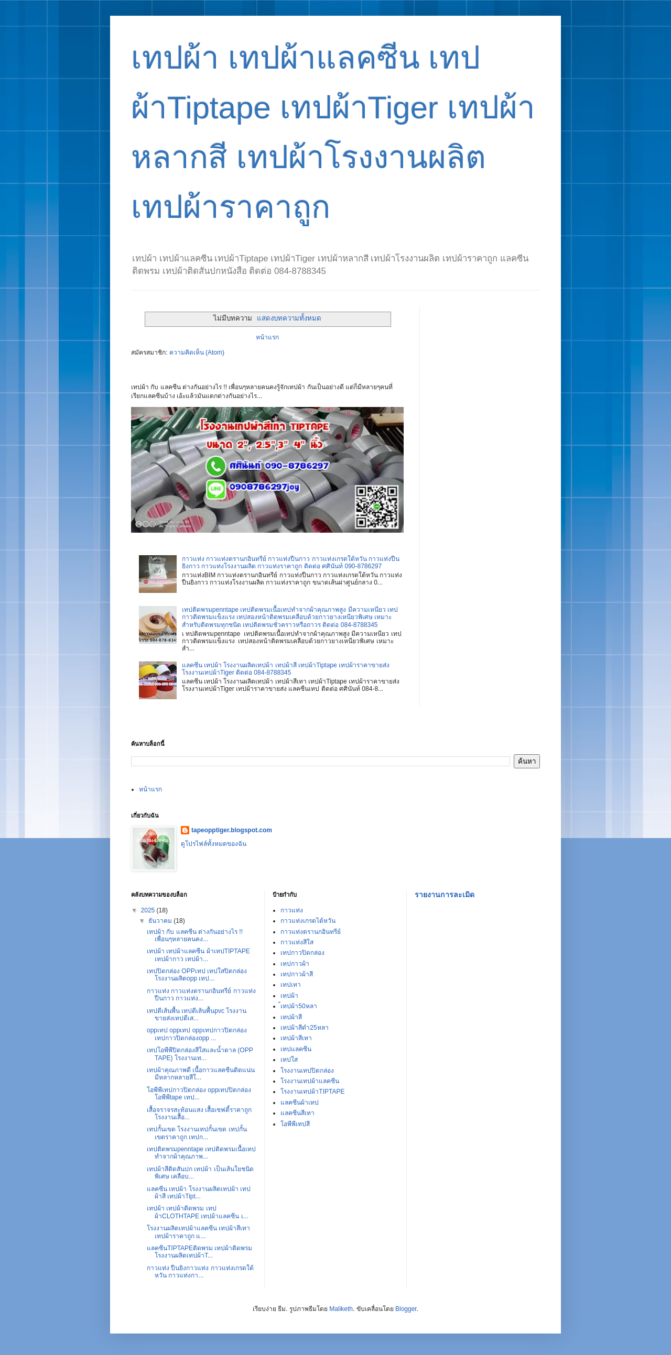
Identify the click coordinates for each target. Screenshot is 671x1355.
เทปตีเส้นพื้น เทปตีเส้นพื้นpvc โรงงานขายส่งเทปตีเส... (196, 1014)
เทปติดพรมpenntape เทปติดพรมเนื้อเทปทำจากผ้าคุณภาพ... (201, 1152)
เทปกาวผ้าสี (296, 974)
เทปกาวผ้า (294, 963)
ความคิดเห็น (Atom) (196, 352)
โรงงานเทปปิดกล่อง (307, 1070)
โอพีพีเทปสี (295, 1124)
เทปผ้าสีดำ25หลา (304, 1027)
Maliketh (341, 1309)
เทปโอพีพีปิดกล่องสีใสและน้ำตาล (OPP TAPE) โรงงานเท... (200, 1053)
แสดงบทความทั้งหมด (289, 318)
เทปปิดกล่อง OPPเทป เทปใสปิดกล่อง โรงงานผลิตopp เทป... (197, 974)
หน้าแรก (267, 337)
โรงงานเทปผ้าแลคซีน (309, 1081)
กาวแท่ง (291, 910)
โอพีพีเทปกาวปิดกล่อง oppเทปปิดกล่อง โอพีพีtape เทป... (199, 1093)
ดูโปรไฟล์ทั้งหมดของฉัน (213, 843)
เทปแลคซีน (295, 1049)
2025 (149, 910)
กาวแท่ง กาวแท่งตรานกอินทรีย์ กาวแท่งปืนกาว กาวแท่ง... (201, 994)
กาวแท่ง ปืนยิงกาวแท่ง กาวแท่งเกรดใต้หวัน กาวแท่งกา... (200, 1271)
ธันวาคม (161, 920)
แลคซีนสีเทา (297, 1113)
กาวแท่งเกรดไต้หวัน (308, 920)
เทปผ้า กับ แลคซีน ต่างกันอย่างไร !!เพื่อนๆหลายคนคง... (195, 935)
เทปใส (289, 1059)
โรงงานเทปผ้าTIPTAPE (312, 1091)
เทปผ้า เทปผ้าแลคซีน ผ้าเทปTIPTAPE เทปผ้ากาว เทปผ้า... (198, 955)
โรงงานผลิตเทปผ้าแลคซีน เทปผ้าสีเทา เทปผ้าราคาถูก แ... (198, 1232)
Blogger (406, 1309)
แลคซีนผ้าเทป (299, 1102)
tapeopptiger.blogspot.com (231, 830)
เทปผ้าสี (291, 1017)
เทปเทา (290, 984)
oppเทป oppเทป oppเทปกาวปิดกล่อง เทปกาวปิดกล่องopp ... (197, 1034)
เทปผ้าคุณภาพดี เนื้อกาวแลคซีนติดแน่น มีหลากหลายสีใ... (201, 1073)
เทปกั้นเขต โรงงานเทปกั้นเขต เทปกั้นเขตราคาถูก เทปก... (197, 1133)
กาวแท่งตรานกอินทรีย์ (310, 931)
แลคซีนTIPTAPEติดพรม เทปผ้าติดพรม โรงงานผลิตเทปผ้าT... (199, 1251)
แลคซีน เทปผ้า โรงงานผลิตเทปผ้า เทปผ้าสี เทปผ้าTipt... (199, 1192)
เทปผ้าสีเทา (296, 1038)
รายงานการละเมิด (444, 894)
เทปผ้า (289, 995)
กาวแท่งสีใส (296, 942)
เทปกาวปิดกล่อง (302, 952)
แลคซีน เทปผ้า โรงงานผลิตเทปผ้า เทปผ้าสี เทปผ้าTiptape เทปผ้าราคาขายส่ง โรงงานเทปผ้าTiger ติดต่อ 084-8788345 (285, 669)
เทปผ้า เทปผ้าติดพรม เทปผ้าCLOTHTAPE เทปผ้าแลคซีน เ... (197, 1212)
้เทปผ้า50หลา (298, 1006)
